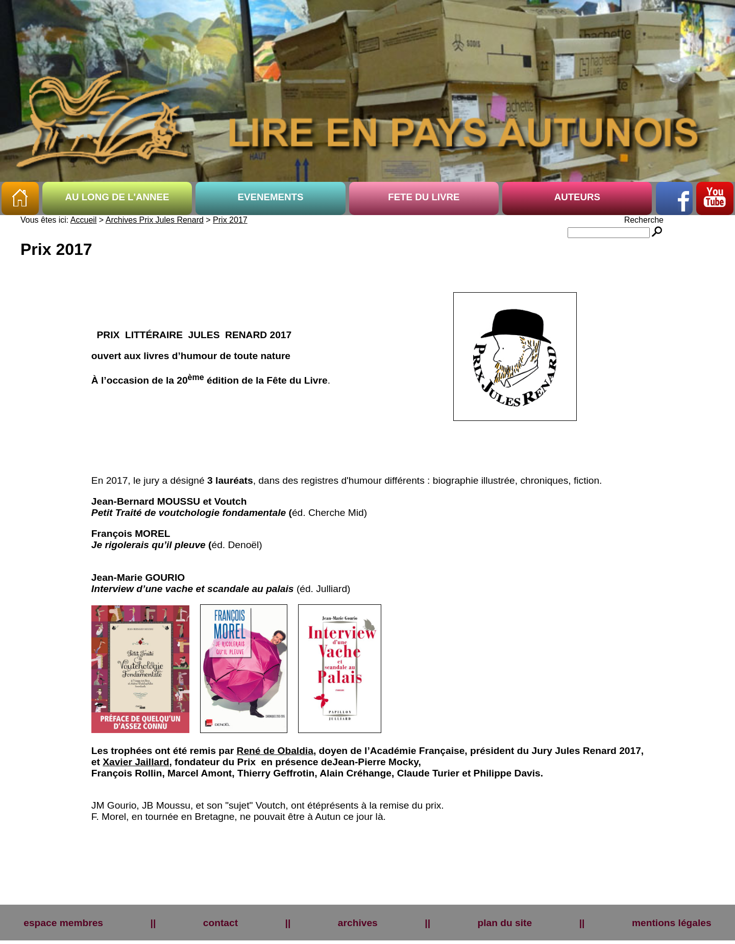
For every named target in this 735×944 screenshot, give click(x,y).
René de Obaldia (275, 750)
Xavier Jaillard (136, 762)
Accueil (83, 220)
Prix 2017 (230, 220)
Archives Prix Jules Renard (155, 220)
